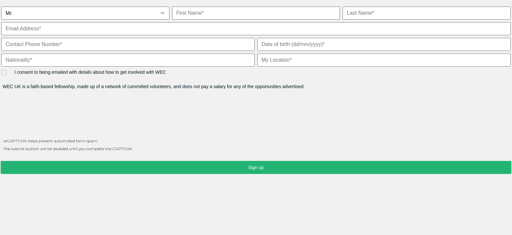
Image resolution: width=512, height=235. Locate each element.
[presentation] (50, 117)
